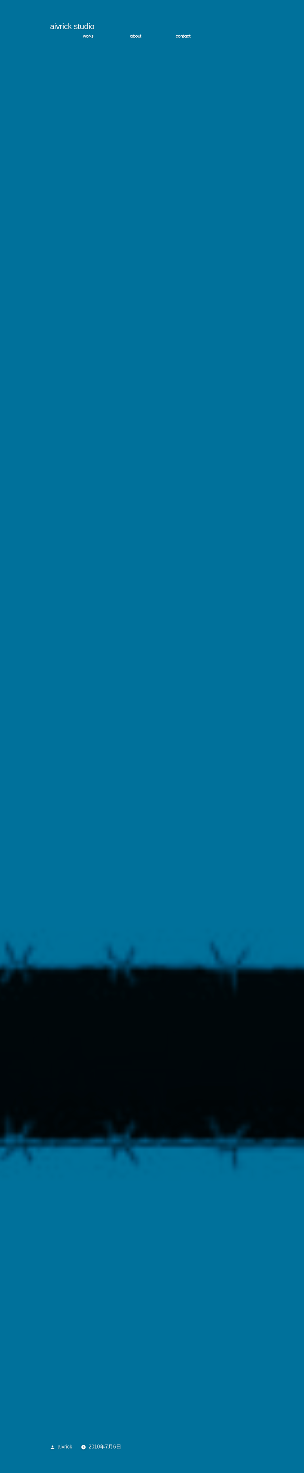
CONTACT (182, 37)
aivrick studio (72, 27)
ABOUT (135, 37)
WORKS (88, 37)
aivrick (65, 1447)
